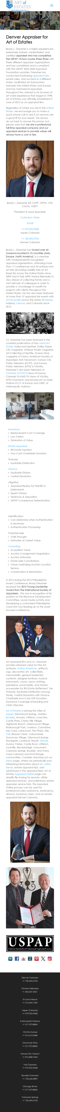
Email (30, 223)
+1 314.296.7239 (30, 1002)
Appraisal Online (24, 773)
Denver (44, 740)
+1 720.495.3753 (30, 238)
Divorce (12, 468)
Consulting (14, 546)
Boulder (10, 717)
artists (47, 764)
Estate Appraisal (17, 446)
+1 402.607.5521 (30, 991)
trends (9, 767)
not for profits (13, 299)
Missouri (20, 303)
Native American (27, 668)
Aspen (9, 714)
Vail (8, 734)
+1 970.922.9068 (30, 229)
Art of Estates (13, 710)
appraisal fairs (41, 75)
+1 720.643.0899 (30, 1078)
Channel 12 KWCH (16, 373)
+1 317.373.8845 (30, 1024)
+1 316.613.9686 (30, 1035)
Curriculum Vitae (30, 217)
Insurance (14, 429)
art (41, 764)
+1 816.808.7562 (30, 1057)
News (9, 760)
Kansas (49, 299)
